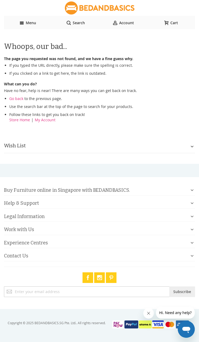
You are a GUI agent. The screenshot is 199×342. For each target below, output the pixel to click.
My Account (45, 119)
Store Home (19, 119)
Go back (16, 98)
